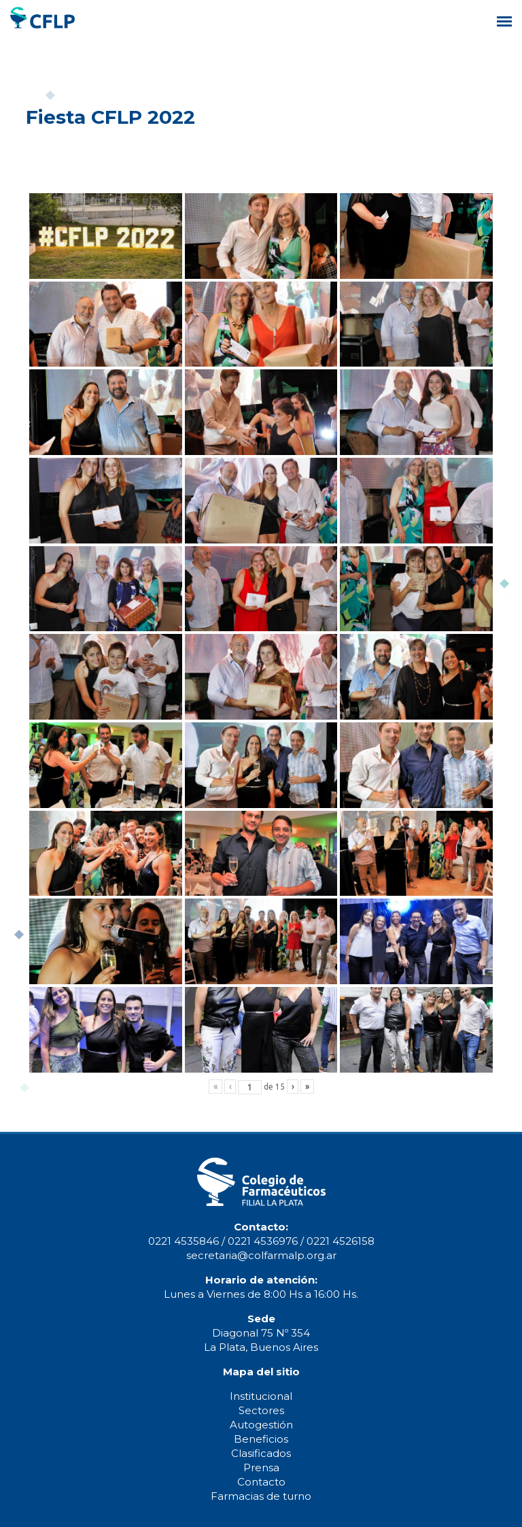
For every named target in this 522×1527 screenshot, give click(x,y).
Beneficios (261, 1438)
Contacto (261, 1481)
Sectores (261, 1410)
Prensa (261, 1467)
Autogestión (261, 1424)
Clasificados (261, 1453)
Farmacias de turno (261, 1496)
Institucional (261, 1396)
